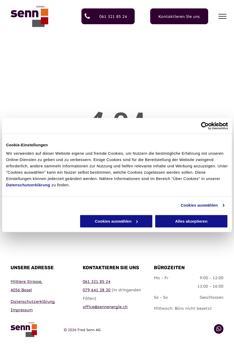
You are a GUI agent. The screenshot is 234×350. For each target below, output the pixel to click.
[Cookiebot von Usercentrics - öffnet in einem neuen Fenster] (205, 126)
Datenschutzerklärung (28, 185)
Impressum (22, 309)
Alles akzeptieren (191, 221)
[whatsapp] (218, 329)
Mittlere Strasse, (26, 281)
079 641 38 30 (96, 289)
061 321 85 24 (96, 281)
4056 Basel (21, 289)
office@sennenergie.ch (105, 306)
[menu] (222, 16)
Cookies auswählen (199, 205)
